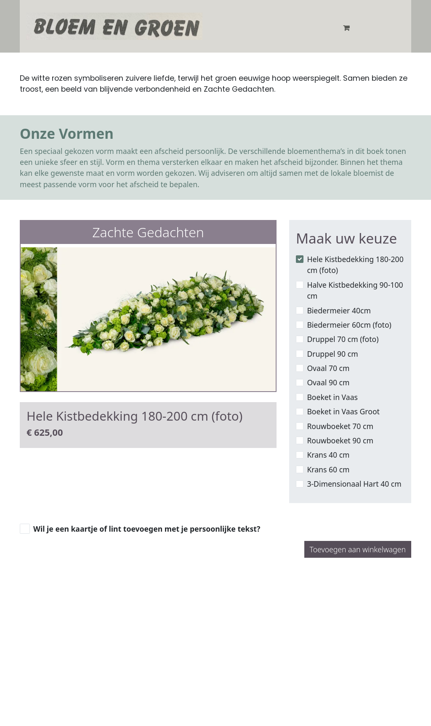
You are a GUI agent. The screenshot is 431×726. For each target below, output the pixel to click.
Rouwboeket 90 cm (340, 440)
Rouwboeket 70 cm (340, 426)
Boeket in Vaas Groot (343, 411)
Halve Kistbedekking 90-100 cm (355, 290)
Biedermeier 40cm (339, 310)
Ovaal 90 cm (328, 382)
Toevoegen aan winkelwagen (358, 549)
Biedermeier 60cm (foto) (349, 325)
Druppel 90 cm (332, 354)
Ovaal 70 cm (328, 368)
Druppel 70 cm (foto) (342, 339)
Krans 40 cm (328, 455)
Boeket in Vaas (332, 397)
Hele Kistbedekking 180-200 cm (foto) (355, 264)
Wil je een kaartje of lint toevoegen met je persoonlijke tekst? (146, 529)
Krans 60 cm (328, 469)
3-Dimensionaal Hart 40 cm (354, 484)
